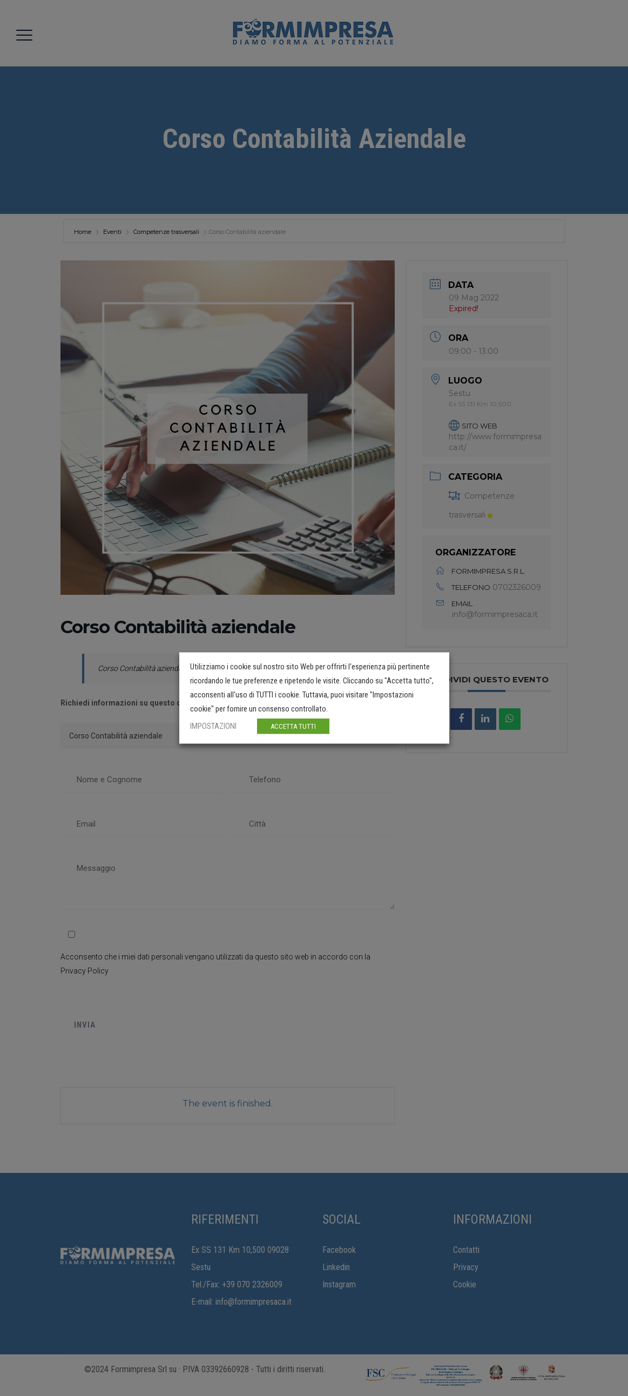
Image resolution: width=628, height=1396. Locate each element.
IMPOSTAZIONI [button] (213, 726)
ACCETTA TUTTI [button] (293, 726)
